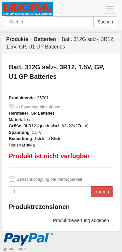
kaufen (102, 191)
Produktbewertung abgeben (81, 220)
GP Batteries (42, 113)
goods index (15, 248)
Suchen (105, 21)
